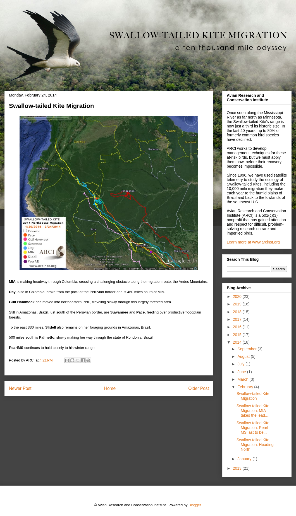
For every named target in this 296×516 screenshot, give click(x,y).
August (243, 356)
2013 (238, 468)
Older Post (198, 388)
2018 (238, 312)
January (244, 459)
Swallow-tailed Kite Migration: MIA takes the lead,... (253, 411)
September (247, 349)
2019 (238, 304)
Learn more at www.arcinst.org (253, 242)
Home (110, 388)
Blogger (194, 505)
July (241, 364)
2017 (238, 319)
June (242, 372)
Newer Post (20, 388)
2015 (238, 334)
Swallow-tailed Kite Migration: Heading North (255, 445)
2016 (238, 327)
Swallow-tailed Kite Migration (253, 396)
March (243, 379)
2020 (238, 296)
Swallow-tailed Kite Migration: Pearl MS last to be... (253, 428)
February (245, 387)
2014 (238, 342)
